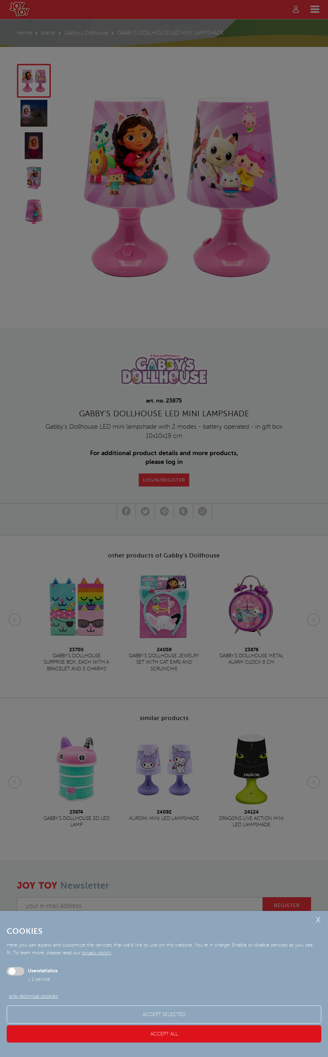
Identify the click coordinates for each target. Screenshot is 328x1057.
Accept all (164, 1034)
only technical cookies (33, 996)
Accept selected (164, 1014)
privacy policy (96, 952)
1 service (39, 979)
